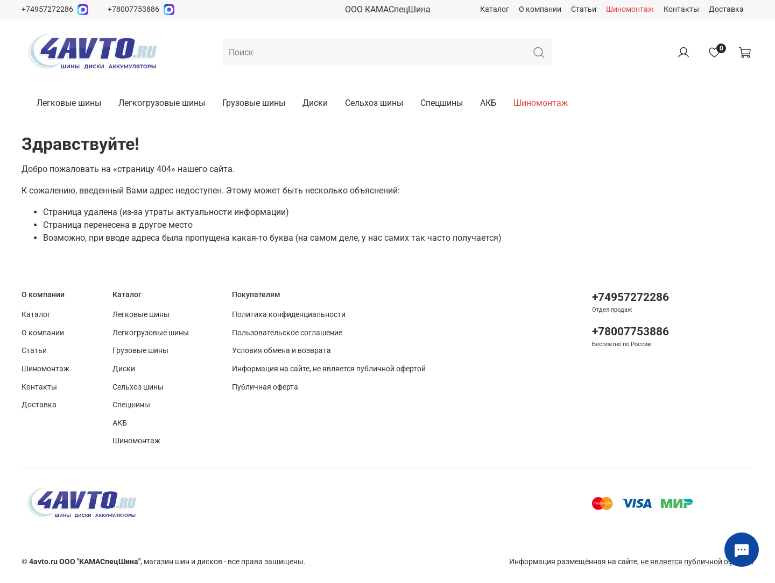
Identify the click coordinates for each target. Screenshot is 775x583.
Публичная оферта (265, 387)
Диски (315, 103)
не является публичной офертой (696, 561)
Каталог (494, 9)
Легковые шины (69, 103)
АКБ (488, 103)
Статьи (583, 9)
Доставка (726, 9)
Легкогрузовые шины (161, 103)
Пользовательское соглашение (287, 332)
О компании (540, 9)
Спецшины (441, 103)
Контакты (681, 9)
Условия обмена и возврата (281, 350)
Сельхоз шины (374, 103)
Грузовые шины (253, 103)
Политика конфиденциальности (289, 314)
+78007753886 (133, 9)
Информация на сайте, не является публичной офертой (329, 368)
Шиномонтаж (630, 9)
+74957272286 (47, 9)
